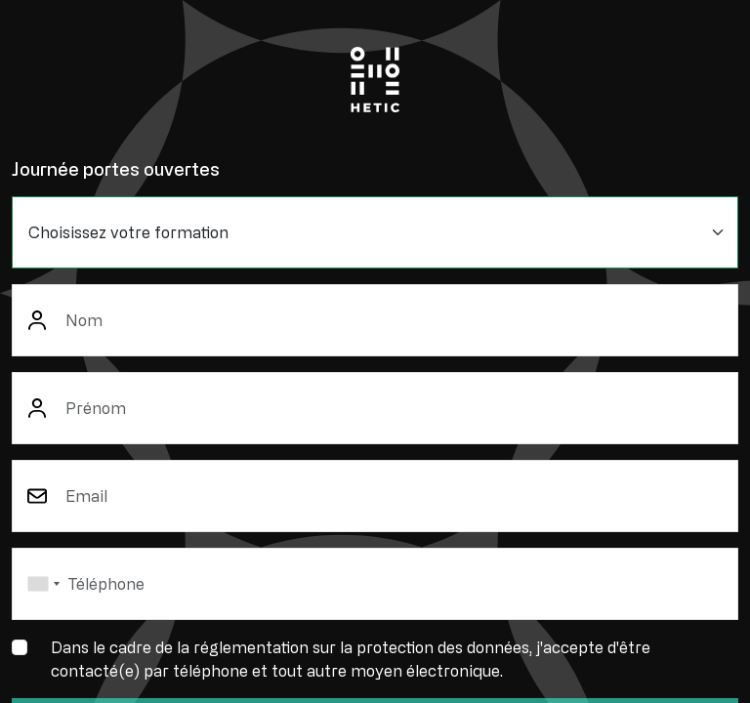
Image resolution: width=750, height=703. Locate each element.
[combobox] (43, 584)
